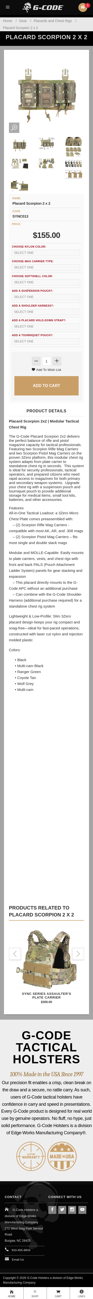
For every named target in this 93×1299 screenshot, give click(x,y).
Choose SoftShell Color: (32, 276)
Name (16, 198)
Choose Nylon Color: (29, 246)
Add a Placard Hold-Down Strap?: (39, 320)
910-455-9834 (21, 1250)
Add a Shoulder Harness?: (33, 305)
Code (16, 211)
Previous (15, 954)
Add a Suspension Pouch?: (32, 291)
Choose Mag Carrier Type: (33, 261)
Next (78, 954)
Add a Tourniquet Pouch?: (32, 335)
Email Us (18, 1259)
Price (16, 224)
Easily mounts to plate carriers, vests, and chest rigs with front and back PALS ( (46, 559)
